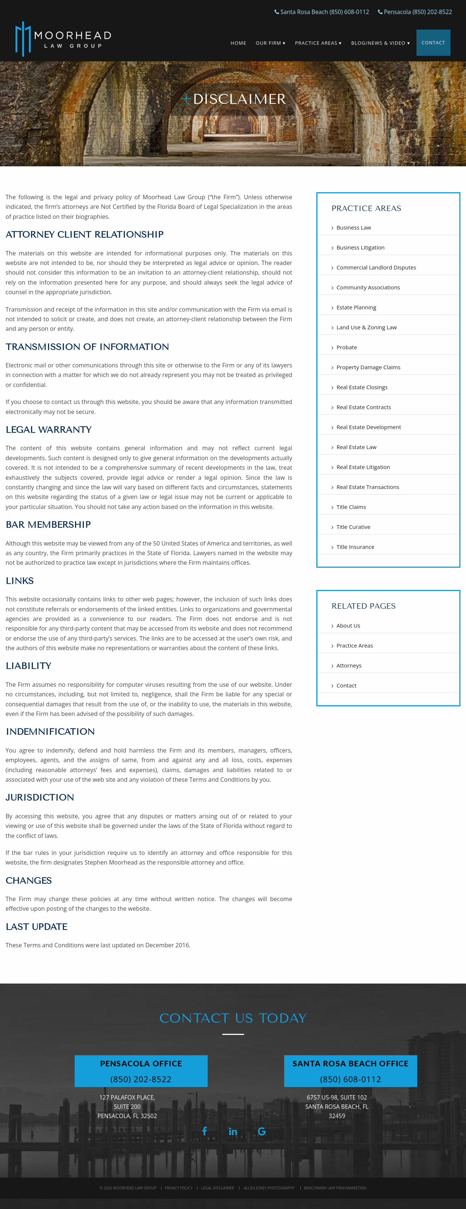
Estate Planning (357, 307)
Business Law (354, 227)
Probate (347, 347)
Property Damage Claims (369, 367)
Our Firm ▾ (267, 43)
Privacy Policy (179, 1188)
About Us (348, 625)
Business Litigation (361, 247)
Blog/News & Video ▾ (377, 43)
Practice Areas (355, 645)
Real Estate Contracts (364, 407)
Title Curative (354, 526)
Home (235, 43)
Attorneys (349, 665)
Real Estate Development (369, 427)
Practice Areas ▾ (315, 43)
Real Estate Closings (362, 387)
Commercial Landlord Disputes (376, 267)
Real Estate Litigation (363, 467)
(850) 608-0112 (364, 1078)
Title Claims (351, 506)
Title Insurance (356, 546)
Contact (431, 43)
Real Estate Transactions (368, 486)
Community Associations (368, 287)
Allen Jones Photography (269, 1188)
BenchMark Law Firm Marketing (335, 1188)
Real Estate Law (357, 447)
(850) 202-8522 (155, 1078)
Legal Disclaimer (217, 1188)
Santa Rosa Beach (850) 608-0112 (314, 12)
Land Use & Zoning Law (367, 327)
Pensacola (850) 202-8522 (412, 12)
